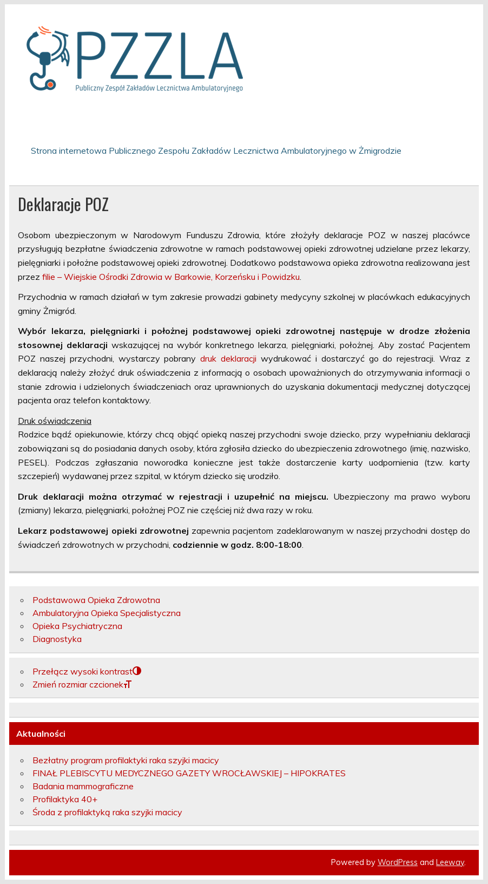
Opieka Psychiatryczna (77, 625)
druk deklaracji (228, 358)
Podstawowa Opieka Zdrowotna (96, 599)
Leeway (450, 862)
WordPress (398, 862)
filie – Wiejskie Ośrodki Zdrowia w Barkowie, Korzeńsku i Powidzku (171, 276)
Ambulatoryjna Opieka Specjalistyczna (106, 612)
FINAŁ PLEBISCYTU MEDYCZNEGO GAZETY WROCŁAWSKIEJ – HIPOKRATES (189, 773)
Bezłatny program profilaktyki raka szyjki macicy (125, 760)
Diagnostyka (57, 638)
